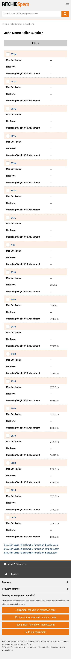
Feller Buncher (16, 24)
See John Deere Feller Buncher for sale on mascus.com (30, 552)
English (15, 574)
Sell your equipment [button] (35, 632)
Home (4, 24)
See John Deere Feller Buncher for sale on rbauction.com (31, 545)
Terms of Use (25, 644)
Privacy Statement (11, 644)
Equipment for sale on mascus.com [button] (35, 624)
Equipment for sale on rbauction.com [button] (35, 609)
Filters (35, 43)
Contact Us (21, 564)
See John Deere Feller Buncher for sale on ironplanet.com (31, 549)
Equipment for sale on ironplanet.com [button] (35, 617)
